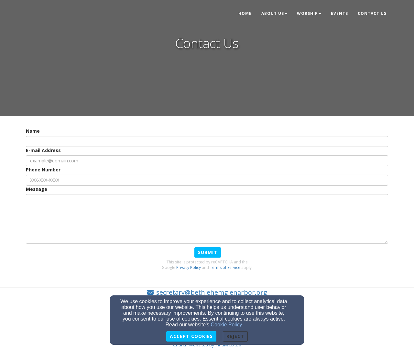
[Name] (207, 141)
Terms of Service (225, 267)
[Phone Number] (207, 180)
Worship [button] (309, 13)
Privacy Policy (188, 267)
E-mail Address (43, 150)
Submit (207, 252)
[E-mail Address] (207, 160)
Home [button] (245, 13)
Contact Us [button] (372, 13)
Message (36, 189)
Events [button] (339, 13)
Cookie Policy (226, 324)
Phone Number (43, 170)
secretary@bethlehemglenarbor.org (211, 292)
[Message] (207, 219)
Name (33, 131)
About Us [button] (274, 13)
